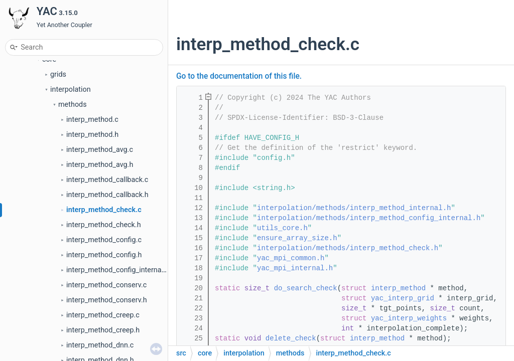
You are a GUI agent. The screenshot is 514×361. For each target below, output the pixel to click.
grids (58, 74)
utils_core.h (282, 228)
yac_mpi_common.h (290, 258)
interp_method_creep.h (103, 330)
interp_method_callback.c (107, 179)
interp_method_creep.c (103, 315)
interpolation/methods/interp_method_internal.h (354, 208)
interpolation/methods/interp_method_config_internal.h (368, 218)
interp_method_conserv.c (106, 285)
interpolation (70, 89)
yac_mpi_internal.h (295, 268)
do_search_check (305, 288)
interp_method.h (92, 134)
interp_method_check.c (104, 210)
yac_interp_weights (409, 318)
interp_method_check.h (103, 225)
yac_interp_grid (402, 298)
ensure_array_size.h (297, 238)
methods (72, 104)
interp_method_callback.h (107, 195)
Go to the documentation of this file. (239, 76)
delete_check (291, 338)
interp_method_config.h (104, 255)
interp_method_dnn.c (100, 345)
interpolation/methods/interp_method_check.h (347, 248)
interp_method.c (92, 119)
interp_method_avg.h (99, 164)
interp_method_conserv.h (106, 300)
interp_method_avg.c (99, 149)
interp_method (398, 288)
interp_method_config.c (104, 240)
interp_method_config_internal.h (117, 270)
